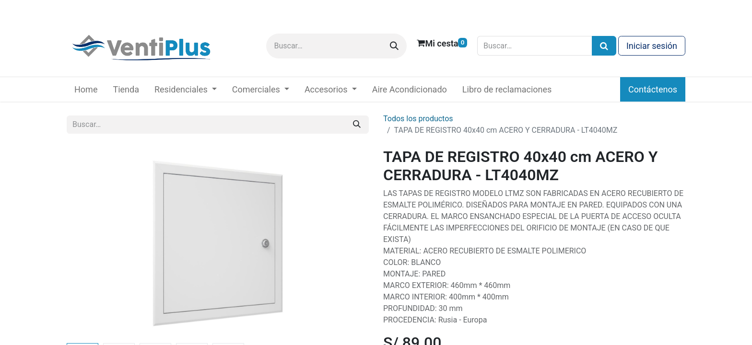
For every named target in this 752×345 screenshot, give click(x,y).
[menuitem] (86, 89)
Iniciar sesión (651, 46)
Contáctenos (652, 89)
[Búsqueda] (604, 46)
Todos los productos (418, 118)
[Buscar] (394, 46)
